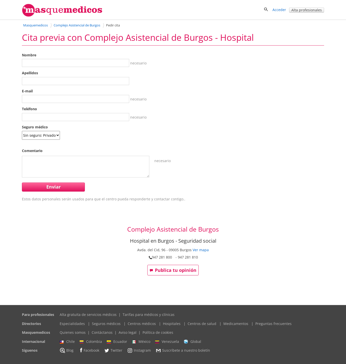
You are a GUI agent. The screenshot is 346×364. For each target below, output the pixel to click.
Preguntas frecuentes (273, 323)
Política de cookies (158, 332)
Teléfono (29, 108)
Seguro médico (35, 127)
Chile (67, 341)
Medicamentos (235, 323)
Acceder (279, 9)
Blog (67, 350)
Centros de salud (202, 323)
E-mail (27, 91)
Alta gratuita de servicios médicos (88, 314)
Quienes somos (73, 332)
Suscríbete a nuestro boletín (183, 350)
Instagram (139, 350)
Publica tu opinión (173, 270)
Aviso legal (127, 332)
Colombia (91, 341)
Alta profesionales (306, 10)
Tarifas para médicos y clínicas (149, 314)
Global (192, 341)
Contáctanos (102, 332)
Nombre (29, 55)
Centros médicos (142, 323)
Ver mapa (201, 249)
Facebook (88, 350)
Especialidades (72, 323)
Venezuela (167, 341)
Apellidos (30, 72)
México (141, 341)
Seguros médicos (106, 323)
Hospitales (172, 323)
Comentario (32, 150)
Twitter (113, 350)
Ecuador (117, 341)
